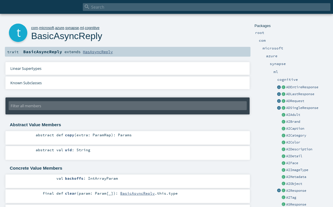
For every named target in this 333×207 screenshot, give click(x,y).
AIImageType (297, 170)
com (34, 28)
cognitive (92, 28)
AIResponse (296, 191)
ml (82, 28)
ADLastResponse (300, 94)
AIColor (293, 142)
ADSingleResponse (302, 108)
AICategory (296, 135)
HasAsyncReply (98, 51)
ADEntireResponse (302, 87)
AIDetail (294, 156)
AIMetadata (296, 177)
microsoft (46, 28)
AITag (291, 197)
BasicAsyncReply (137, 193)
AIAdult (293, 115)
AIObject (294, 184)
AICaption (295, 128)
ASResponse (296, 204)
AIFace (292, 163)
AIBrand (293, 122)
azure (59, 28)
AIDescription (299, 149)
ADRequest (295, 101)
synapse (72, 28)
